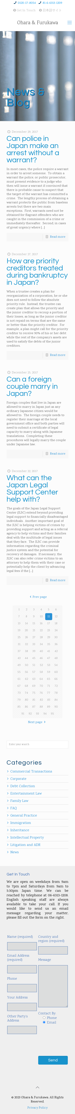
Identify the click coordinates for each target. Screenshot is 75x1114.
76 (41, 693)
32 (26, 644)
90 (56, 707)
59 (48, 672)
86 (26, 707)
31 (19, 644)
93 (37, 714)
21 (34, 630)
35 (48, 644)
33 (33, 644)
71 (48, 686)
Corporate (18, 779)
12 (56, 616)
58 (41, 672)
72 (56, 686)
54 (56, 665)
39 (33, 651)
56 (26, 672)
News (14, 852)
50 (26, 665)
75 (33, 693)
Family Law (19, 801)
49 (19, 665)
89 (48, 707)
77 (48, 693)
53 (48, 665)
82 (41, 700)
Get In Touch (24, 10)
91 (22, 714)
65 (48, 679)
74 (26, 693)
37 (19, 651)
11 (48, 616)
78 (56, 693)
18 (56, 623)
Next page (37, 722)
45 (33, 658)
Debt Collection (22, 786)
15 (33, 623)
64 (41, 679)
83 (48, 700)
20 (26, 630)
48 (56, 658)
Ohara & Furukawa (37, 23)
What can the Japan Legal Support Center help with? (32, 488)
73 (19, 693)
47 (48, 658)
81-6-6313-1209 (52, 3)
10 (41, 616)
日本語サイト (50, 10)
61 (19, 679)
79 (19, 700)
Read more (57, 237)
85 (19, 707)
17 (48, 623)
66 (56, 679)
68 (26, 686)
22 (41, 630)
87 (33, 707)
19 (19, 630)
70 (41, 686)
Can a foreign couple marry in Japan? (32, 386)
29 (48, 637)
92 (30, 714)
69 (33, 686)
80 (26, 700)
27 (33, 637)
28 (41, 637)
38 (26, 651)
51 (33, 665)
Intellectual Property (27, 837)
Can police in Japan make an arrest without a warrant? (33, 149)
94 (45, 714)
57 (33, 672)
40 (41, 651)
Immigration (20, 823)
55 (19, 672)
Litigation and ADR (25, 845)
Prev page (37, 597)
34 (41, 644)
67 (19, 686)
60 (56, 672)
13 (19, 623)
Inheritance (19, 830)
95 (52, 714)
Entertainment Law (26, 793)
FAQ (13, 808)
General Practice (23, 815)
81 (33, 700)
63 (33, 679)
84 (56, 700)
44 (26, 658)
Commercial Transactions (31, 771)
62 (26, 679)
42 (56, 651)
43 (19, 658)
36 (56, 644)
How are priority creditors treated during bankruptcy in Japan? (37, 271)
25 (19, 637)
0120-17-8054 (27, 3)
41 (48, 651)
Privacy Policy (37, 1108)
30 (56, 637)
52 (41, 665)
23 (48, 630)
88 (41, 707)
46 (41, 658)
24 (56, 630)
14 (26, 623)
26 (26, 637)
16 (41, 623)
